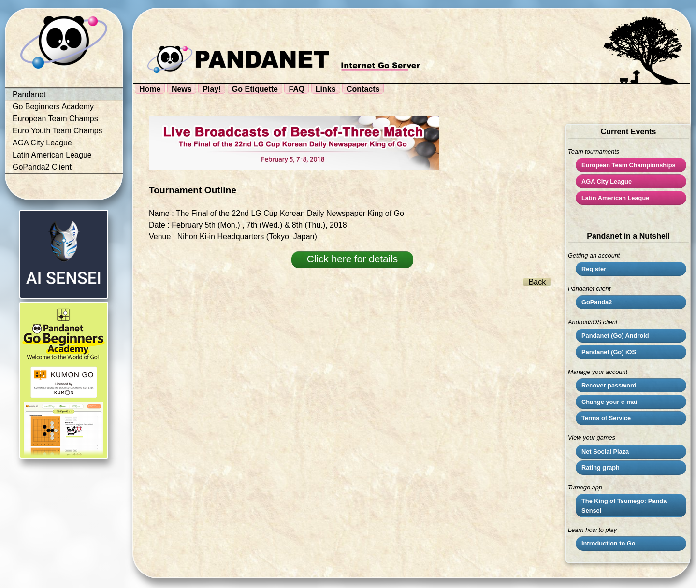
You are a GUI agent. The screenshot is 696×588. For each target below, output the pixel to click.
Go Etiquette (255, 89)
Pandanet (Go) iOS (608, 352)
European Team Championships (628, 165)
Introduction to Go (608, 543)
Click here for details (352, 258)
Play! (212, 89)
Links (326, 89)
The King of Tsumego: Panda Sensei (624, 505)
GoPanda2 (596, 302)
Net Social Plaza (605, 451)
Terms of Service (606, 418)
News (182, 89)
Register (593, 268)
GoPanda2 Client (42, 167)
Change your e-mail (610, 401)
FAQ (296, 89)
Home (149, 89)
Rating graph (600, 467)
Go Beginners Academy (53, 106)
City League (606, 181)
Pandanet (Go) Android (615, 335)
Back (537, 282)
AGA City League (42, 143)
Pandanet (29, 94)
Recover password (609, 385)
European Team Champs (55, 119)
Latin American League (52, 155)
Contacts (363, 89)
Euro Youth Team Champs (57, 131)
